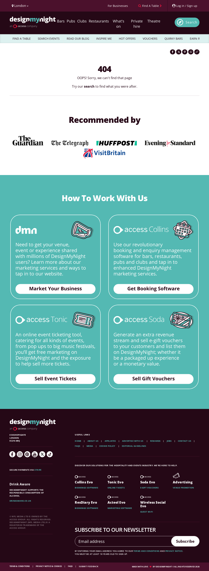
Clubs (82, 21)
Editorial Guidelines (134, 446)
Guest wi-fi (146, 511)
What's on (118, 24)
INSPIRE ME (104, 38)
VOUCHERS (150, 38)
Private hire (137, 24)
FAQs (77, 446)
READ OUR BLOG (78, 38)
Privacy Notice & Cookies (49, 566)
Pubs (71, 21)
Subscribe (184, 541)
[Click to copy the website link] (197, 51)
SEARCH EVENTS (49, 38)
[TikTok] (50, 454)
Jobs (169, 440)
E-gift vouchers (149, 487)
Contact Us (184, 440)
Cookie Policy (107, 446)
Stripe (37, 469)
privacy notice (174, 551)
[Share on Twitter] (178, 51)
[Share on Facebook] (172, 51)
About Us (93, 440)
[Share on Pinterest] (184, 51)
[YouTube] (35, 454)
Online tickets (116, 487)
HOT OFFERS (127, 38)
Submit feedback (88, 566)
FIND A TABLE (22, 38)
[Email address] (122, 541)
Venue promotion (183, 487)
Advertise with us (132, 440)
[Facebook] (12, 454)
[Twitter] (42, 454)
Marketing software (120, 508)
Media (90, 446)
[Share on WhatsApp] (190, 51)
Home (78, 440)
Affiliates (110, 440)
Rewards (155, 440)
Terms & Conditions (20, 566)
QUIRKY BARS (174, 38)
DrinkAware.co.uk (20, 500)
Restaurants (99, 21)
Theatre (153, 21)
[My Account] (185, 6)
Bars (61, 21)
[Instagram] (20, 454)
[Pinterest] (27, 454)
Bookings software (86, 487)
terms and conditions (146, 551)
